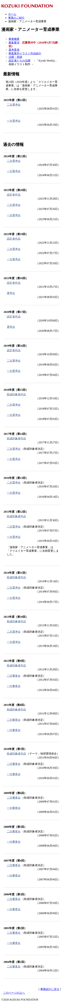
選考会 (11, 293)
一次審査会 (13, 686)
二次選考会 (13, 104)
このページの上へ (14, 992)
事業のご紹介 (16, 17)
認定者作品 (13, 194)
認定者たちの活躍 (19, 60)
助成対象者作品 (16, 394)
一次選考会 (13, 120)
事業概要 (14, 39)
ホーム (12, 14)
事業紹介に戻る (49, 989)
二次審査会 (13, 675)
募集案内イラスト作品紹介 (25, 53)
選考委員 (14, 49)
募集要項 (14, 42)
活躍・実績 (15, 57)
